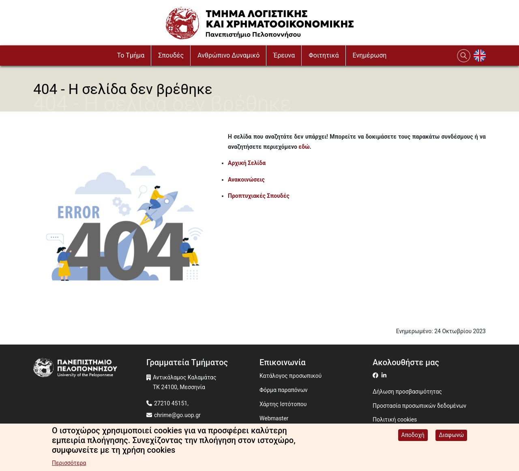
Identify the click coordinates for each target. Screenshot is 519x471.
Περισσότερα (69, 464)
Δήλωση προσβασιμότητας (407, 391)
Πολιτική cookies (395, 419)
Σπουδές (171, 55)
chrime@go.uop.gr (177, 415)
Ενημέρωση (370, 55)
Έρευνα (284, 55)
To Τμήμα (131, 55)
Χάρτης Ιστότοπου (283, 404)
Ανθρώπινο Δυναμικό (228, 55)
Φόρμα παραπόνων (284, 390)
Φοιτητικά (324, 55)
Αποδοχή (413, 436)
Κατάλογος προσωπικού (291, 376)
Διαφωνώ (451, 436)
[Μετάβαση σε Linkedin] (385, 375)
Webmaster (274, 418)
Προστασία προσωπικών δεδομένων (419, 405)
